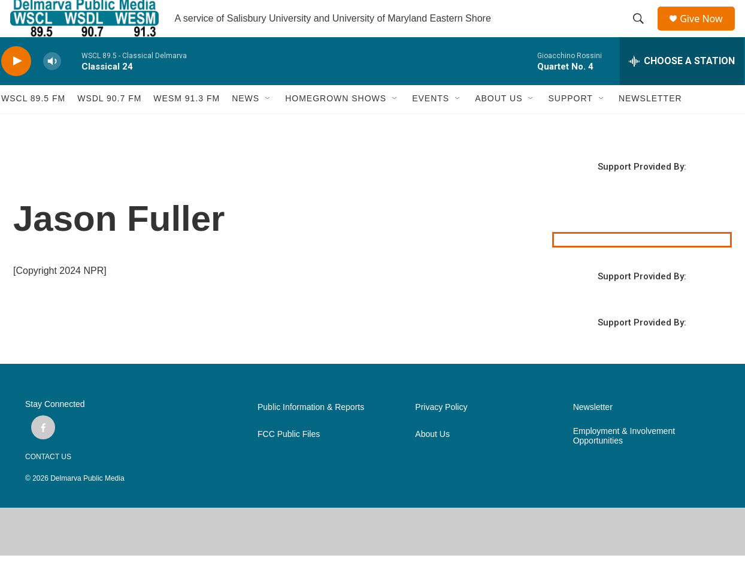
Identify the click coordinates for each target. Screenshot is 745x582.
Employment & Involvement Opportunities (624, 462)
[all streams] (682, 87)
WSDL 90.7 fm (109, 124)
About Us (432, 460)
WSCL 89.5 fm (33, 124)
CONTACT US (48, 483)
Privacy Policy (441, 433)
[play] (16, 87)
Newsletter (593, 433)
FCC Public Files (289, 460)
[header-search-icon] (642, 31)
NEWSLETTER (650, 124)
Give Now (708, 31)
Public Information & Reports (311, 433)
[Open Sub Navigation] (268, 124)
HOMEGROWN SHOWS (335, 124)
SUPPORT (570, 124)
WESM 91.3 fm (186, 124)
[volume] (52, 87)
